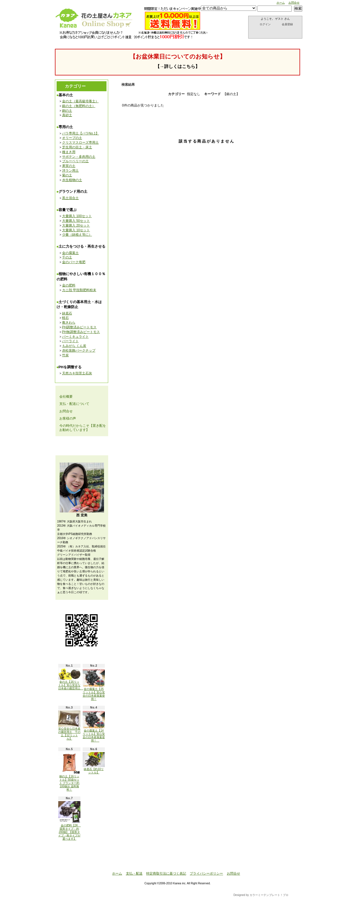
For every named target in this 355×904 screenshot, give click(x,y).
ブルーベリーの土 (75, 161)
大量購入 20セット (76, 225)
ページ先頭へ (276, 862)
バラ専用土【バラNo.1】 (80, 133)
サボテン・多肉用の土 (78, 157)
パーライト (70, 341)
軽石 (65, 318)
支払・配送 (134, 873)
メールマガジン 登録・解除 (81, 446)
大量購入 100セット (77, 216)
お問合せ (294, 2)
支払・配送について (113, 35)
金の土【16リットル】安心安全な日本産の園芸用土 (70, 679)
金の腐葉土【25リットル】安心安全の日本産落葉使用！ (94, 684)
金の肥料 (68, 285)
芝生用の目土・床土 (77, 147)
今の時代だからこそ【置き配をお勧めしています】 (82, 427)
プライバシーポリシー (206, 873)
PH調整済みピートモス (79, 327)
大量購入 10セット (76, 230)
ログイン (265, 24)
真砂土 (67, 115)
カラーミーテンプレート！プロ (269, 895)
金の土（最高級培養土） (80, 101)
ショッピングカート (276, 32)
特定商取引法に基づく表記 (166, 873)
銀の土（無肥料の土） (78, 106)
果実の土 (68, 166)
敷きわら (68, 322)
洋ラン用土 (70, 170)
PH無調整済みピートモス (81, 332)
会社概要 (66, 396)
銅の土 (67, 111)
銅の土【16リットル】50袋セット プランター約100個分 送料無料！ (69, 771)
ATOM (94, 851)
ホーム (281, 2)
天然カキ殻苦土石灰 (77, 373)
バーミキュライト (75, 337)
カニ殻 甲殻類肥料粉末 (79, 290)
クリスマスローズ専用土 (80, 142)
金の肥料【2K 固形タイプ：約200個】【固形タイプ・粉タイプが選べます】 (69, 820)
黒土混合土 (70, 198)
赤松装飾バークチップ (78, 350)
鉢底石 (67, 313)
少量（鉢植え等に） (77, 235)
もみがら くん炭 (74, 346)
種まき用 (68, 152)
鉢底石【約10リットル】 (94, 763)
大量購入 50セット (76, 221)
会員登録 (287, 24)
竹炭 (65, 355)
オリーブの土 (72, 138)
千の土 (67, 257)
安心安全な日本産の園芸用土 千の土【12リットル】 (69, 725)
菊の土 (67, 175)
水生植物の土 (72, 180)
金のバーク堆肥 (73, 262)
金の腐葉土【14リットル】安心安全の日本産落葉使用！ (94, 726)
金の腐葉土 (70, 253)
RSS (77, 851)
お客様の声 (67, 418)
